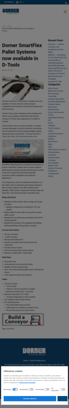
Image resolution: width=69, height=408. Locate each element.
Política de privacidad (27, 382)
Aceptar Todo (50, 399)
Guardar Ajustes (19, 399)
